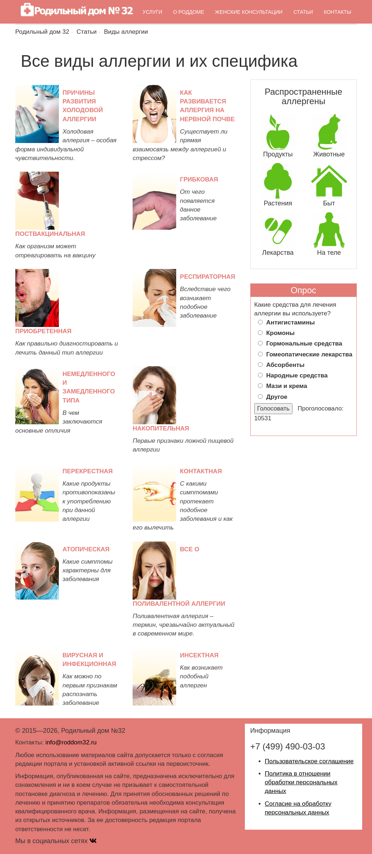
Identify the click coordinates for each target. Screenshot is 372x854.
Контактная (201, 471)
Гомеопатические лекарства (309, 354)
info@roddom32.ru (71, 742)
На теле (329, 252)
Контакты (337, 12)
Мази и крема (286, 386)
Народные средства (297, 375)
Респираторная (207, 276)
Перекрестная (87, 471)
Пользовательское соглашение (309, 761)
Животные (329, 154)
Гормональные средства (304, 343)
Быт (329, 203)
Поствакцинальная (50, 233)
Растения (278, 203)
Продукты (277, 154)
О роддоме (188, 12)
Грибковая (199, 179)
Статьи (303, 12)
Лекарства (278, 252)
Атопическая (85, 549)
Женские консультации (249, 12)
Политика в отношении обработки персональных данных (301, 782)
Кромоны (280, 333)
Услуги (152, 12)
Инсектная (199, 655)
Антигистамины (290, 322)
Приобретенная (43, 331)
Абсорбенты (285, 364)
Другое (276, 396)
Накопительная (161, 428)
